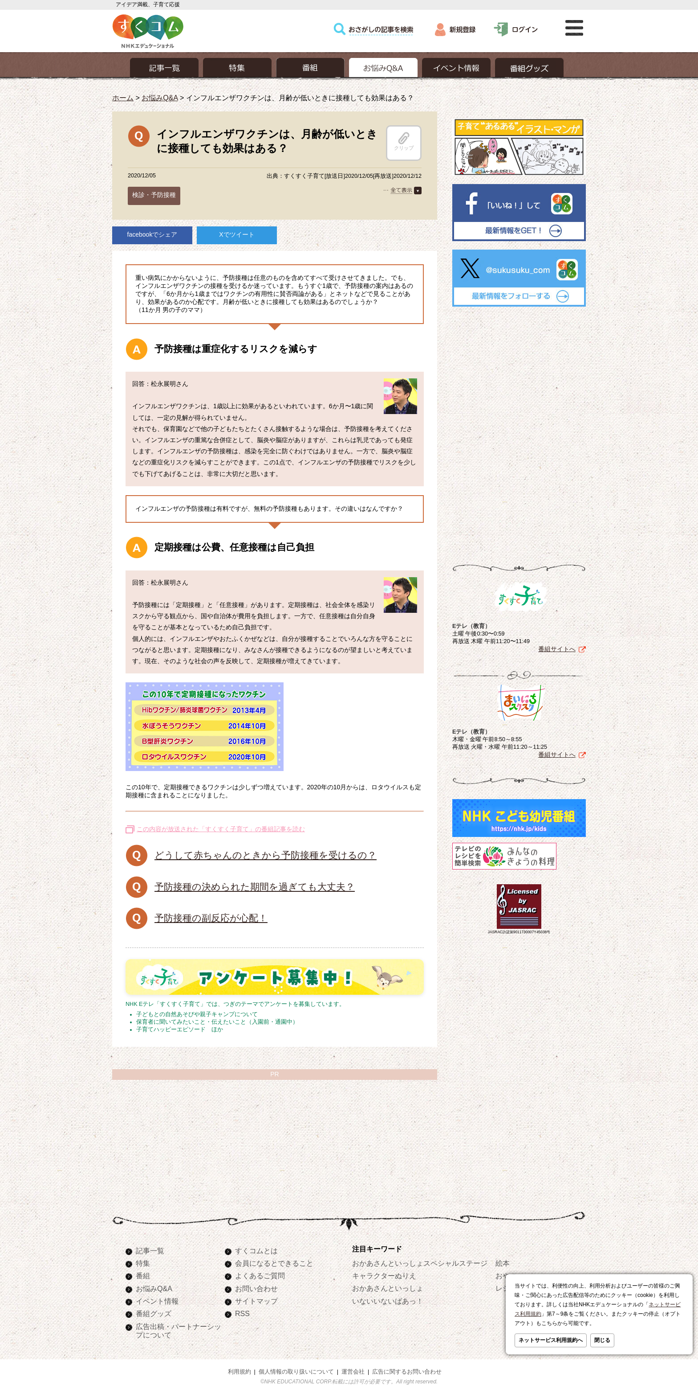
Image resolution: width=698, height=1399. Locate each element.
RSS (242, 1313)
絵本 (502, 1263)
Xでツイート (236, 234)
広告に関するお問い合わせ (407, 1372)
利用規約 (239, 1372)
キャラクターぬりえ (384, 1276)
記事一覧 (150, 1251)
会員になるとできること (274, 1263)
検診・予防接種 (154, 194)
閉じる (602, 1340)
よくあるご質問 (260, 1276)
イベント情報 (157, 1301)
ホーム (123, 98)
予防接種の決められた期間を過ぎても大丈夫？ (254, 887)
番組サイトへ (557, 648)
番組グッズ (153, 1313)
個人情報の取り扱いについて (296, 1372)
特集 (143, 1263)
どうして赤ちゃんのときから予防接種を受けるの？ (265, 855)
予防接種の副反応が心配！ (211, 918)
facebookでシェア (152, 234)
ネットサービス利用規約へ (551, 1340)
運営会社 (353, 1372)
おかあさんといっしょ (387, 1288)
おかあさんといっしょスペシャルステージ (419, 1263)
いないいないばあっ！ (387, 1301)
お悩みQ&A (160, 98)
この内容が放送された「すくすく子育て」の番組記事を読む (221, 829)
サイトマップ (256, 1301)
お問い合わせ (256, 1288)
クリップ (404, 141)
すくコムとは (256, 1251)
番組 (143, 1276)
